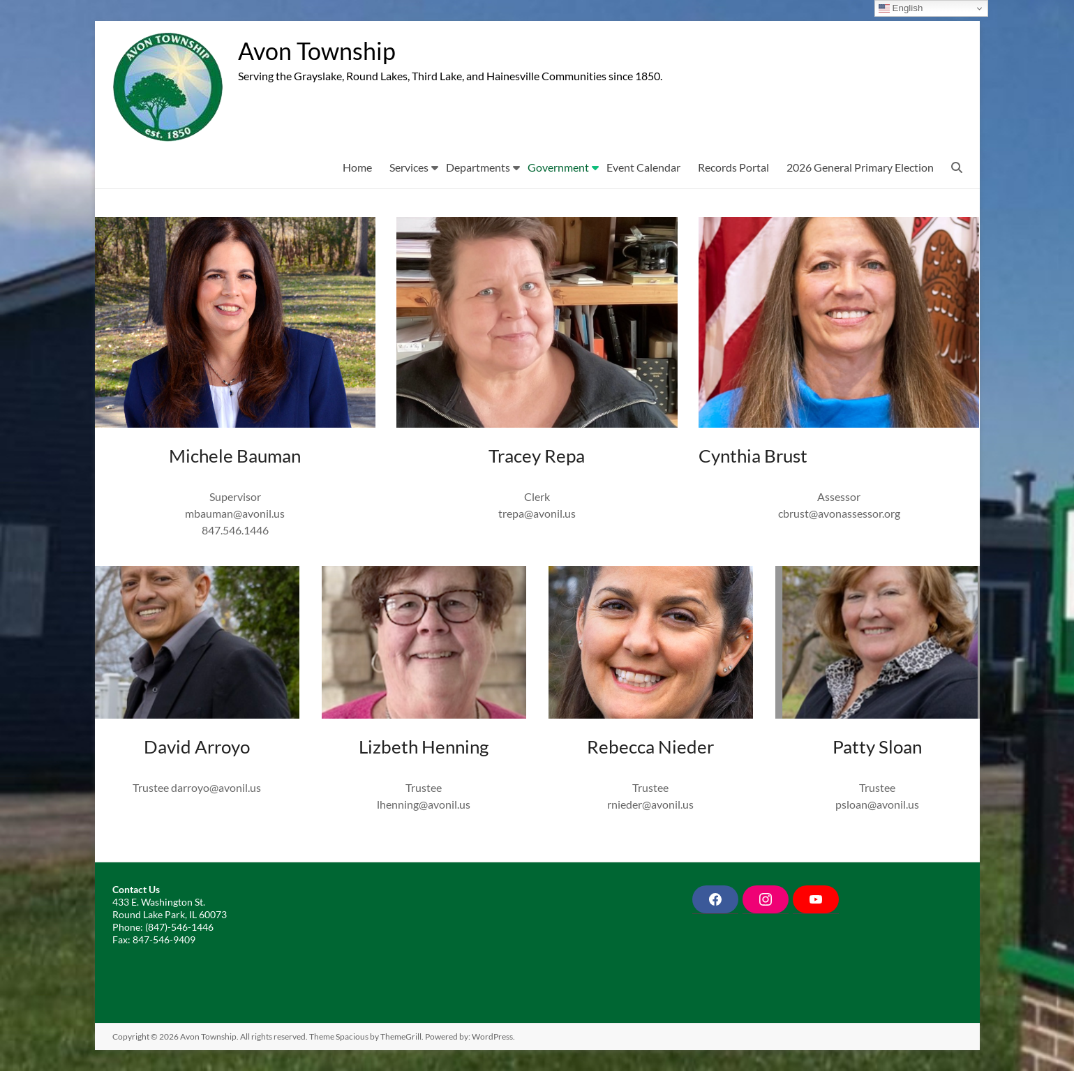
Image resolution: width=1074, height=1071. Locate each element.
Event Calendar (643, 167)
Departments (478, 167)
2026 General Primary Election (860, 167)
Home (357, 167)
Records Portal (733, 167)
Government (558, 167)
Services (408, 167)
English (901, 8)
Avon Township (321, 51)
